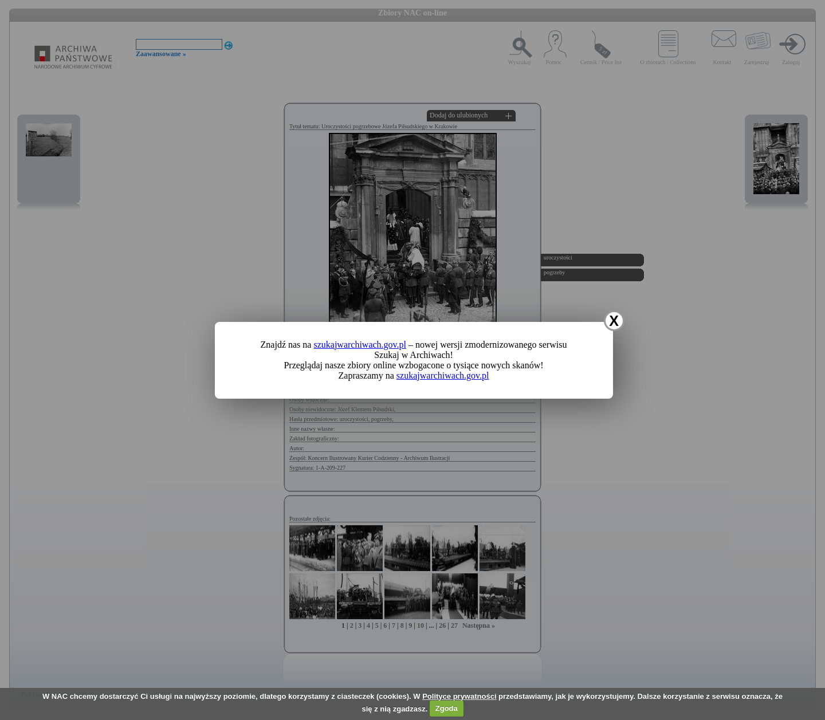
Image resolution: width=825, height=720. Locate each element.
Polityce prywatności (459, 696)
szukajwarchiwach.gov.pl (359, 344)
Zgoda (446, 708)
